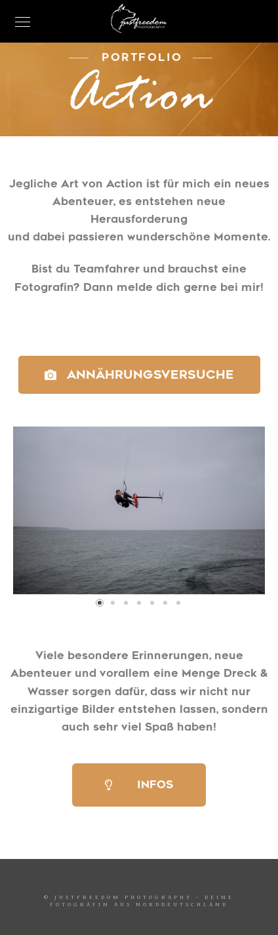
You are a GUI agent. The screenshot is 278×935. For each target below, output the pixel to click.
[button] (99, 603)
